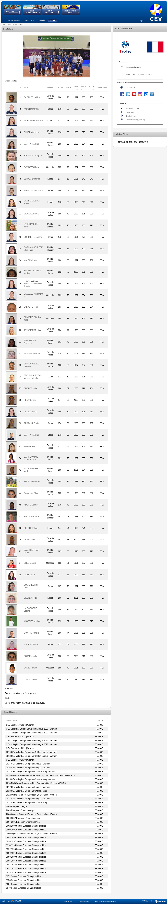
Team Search (8, 24)
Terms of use (67, 901)
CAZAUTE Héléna (32, 97)
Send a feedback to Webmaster (105, 901)
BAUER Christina (31, 132)
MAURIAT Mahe (31, 644)
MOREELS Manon (32, 353)
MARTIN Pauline (31, 144)
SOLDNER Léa (30, 528)
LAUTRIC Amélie (31, 633)
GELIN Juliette (30, 598)
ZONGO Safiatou (31, 679)
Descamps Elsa (31, 493)
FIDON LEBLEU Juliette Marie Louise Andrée (33, 283)
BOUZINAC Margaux (33, 155)
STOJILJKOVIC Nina (33, 190)
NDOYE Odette (31, 505)
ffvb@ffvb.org (131, 116)
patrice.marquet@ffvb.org (135, 120)
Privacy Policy (84, 901)
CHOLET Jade (30, 388)
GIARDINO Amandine (33, 120)
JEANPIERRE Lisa (32, 330)
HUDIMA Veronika (32, 481)
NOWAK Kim (29, 446)
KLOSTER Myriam (32, 621)
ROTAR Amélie (30, 656)
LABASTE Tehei (31, 307)
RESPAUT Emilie (31, 423)
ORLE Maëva (30, 563)
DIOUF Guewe (30, 540)
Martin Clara (29, 574)
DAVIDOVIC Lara (31, 167)
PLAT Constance (31, 516)
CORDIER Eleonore (33, 237)
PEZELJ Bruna (30, 411)
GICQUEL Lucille (31, 214)
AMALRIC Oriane (31, 109)
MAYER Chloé (30, 260)
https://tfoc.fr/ (131, 88)
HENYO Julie (30, 400)
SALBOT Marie (30, 668)
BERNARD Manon (32, 179)
